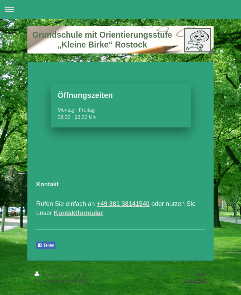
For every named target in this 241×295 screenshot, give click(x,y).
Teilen (46, 245)
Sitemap (79, 274)
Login (201, 274)
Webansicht (195, 280)
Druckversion (51, 274)
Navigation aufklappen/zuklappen (120, 9)
